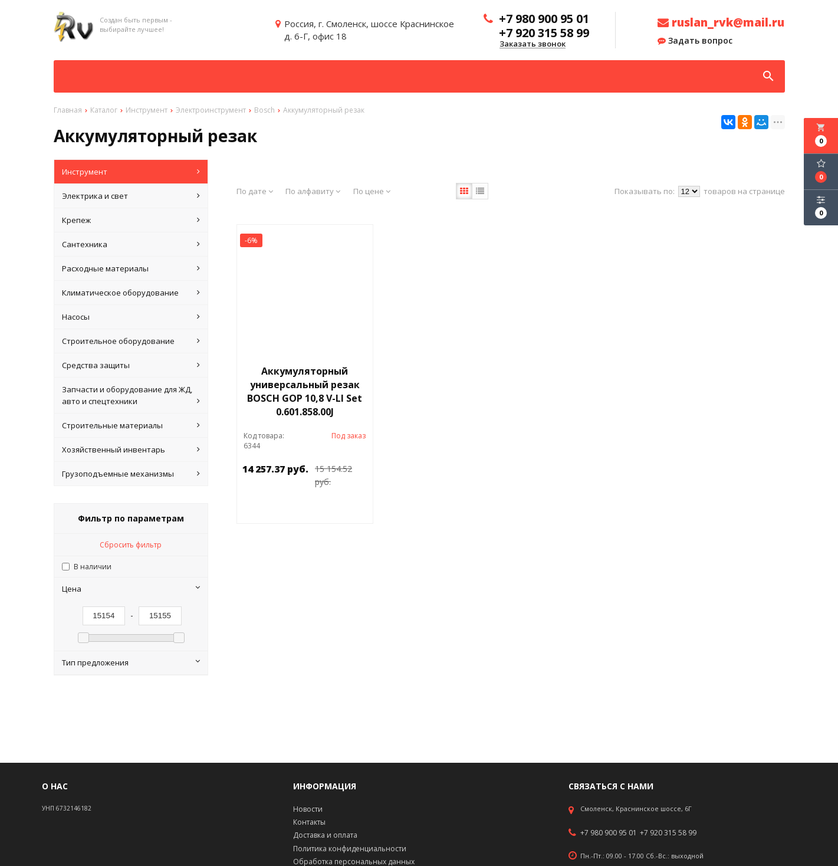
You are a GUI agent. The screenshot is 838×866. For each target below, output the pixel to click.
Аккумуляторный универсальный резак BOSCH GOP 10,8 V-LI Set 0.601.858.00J (304, 391)
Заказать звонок (532, 44)
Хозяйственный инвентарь (131, 449)
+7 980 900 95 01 (608, 833)
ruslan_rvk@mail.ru (721, 22)
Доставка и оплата (325, 835)
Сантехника (131, 244)
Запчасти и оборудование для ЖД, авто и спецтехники (131, 395)
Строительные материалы (131, 425)
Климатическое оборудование (131, 292)
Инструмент (131, 172)
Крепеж (131, 220)
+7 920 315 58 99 (668, 833)
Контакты (309, 822)
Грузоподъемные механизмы (131, 474)
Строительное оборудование (131, 341)
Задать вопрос (695, 41)
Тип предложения (131, 662)
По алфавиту (312, 191)
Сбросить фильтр (131, 545)
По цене (371, 191)
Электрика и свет (131, 196)
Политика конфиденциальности (349, 849)
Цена (131, 588)
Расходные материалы (131, 268)
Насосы (131, 317)
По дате (254, 191)
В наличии (92, 566)
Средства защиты (131, 365)
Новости (308, 809)
